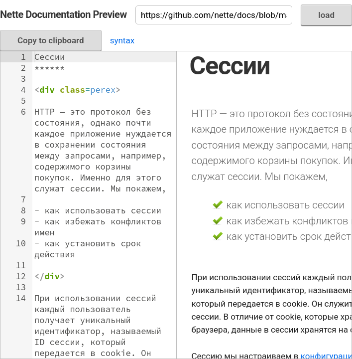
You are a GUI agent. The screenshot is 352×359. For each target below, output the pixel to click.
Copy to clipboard (50, 40)
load (326, 15)
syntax (122, 40)
